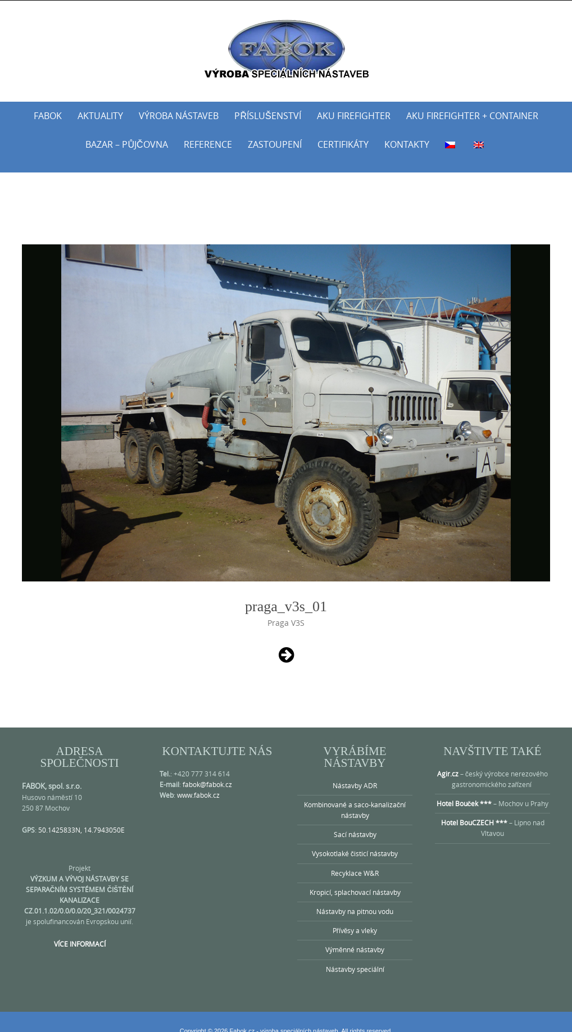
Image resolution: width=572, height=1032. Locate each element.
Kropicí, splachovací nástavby (355, 878)
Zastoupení (275, 144)
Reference (208, 144)
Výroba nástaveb (179, 116)
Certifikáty (343, 144)
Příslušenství (267, 116)
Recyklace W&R (355, 859)
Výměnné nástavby (354, 935)
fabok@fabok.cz (207, 770)
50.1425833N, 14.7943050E (81, 816)
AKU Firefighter (354, 116)
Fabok (48, 116)
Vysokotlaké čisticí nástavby (355, 839)
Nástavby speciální (355, 955)
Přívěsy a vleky (355, 916)
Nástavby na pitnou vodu (354, 897)
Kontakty (406, 144)
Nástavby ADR (355, 771)
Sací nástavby (355, 820)
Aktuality (100, 116)
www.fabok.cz (198, 781)
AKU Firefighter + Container (472, 116)
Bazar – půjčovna (126, 144)
